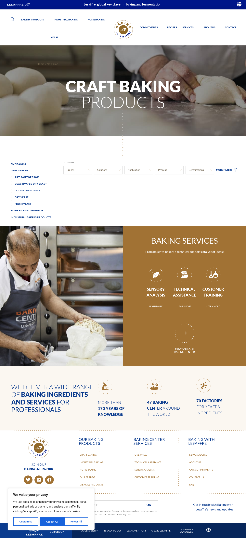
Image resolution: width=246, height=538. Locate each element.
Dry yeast (22, 197)
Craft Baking (20, 170)
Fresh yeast (23, 203)
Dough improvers (27, 190)
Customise (25, 521)
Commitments (149, 27)
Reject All (51, 521)
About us (209, 27)
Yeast (54, 37)
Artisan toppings (27, 177)
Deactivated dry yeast (31, 183)
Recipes (172, 27)
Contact (230, 27)
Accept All (77, 521)
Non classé (19, 163)
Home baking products (27, 210)
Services (188, 27)
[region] (51, 509)
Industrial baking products (31, 217)
